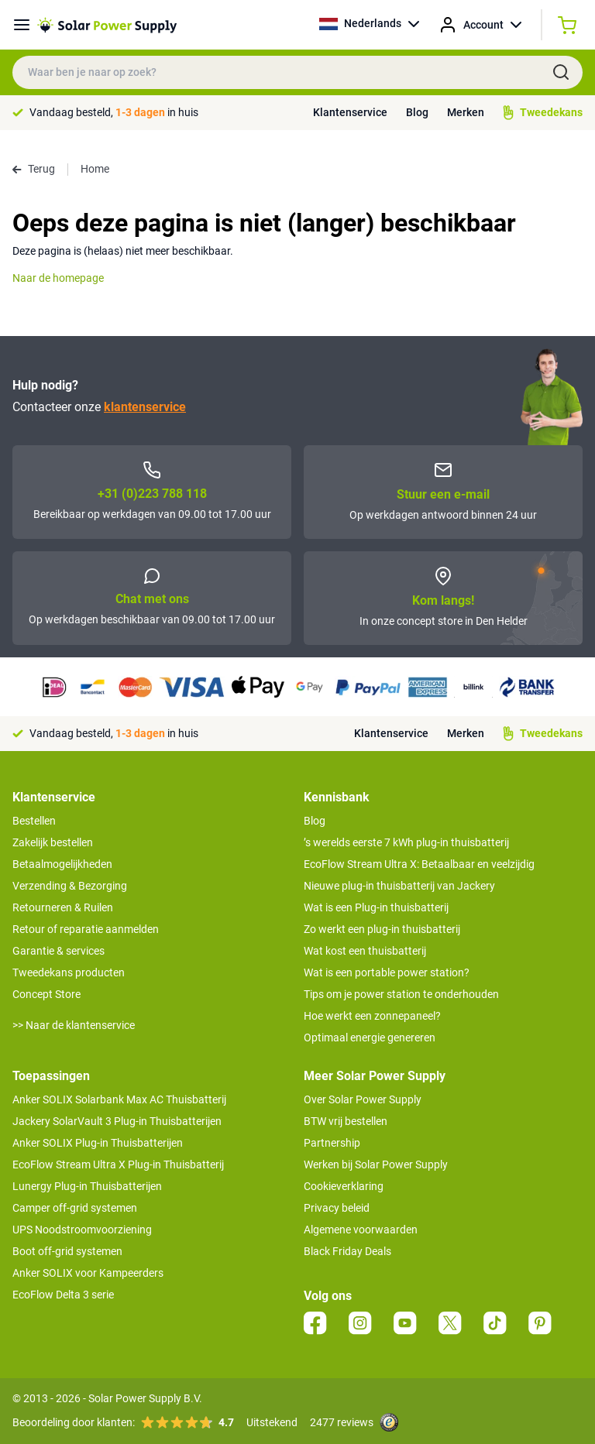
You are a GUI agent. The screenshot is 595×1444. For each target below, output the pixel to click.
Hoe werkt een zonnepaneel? (372, 1016)
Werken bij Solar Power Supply (376, 1164)
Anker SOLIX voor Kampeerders (87, 1273)
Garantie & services (58, 951)
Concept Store (46, 994)
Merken (465, 112)
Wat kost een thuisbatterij (365, 951)
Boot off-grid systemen (67, 1251)
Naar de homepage (58, 278)
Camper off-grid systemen (74, 1208)
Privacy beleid (337, 1208)
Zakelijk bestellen (52, 842)
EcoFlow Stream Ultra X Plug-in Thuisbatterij (118, 1164)
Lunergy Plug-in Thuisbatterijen (87, 1186)
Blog (417, 112)
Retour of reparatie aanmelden (85, 929)
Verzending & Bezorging (69, 886)
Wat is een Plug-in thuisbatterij (376, 907)
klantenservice (145, 407)
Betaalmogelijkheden (62, 864)
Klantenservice (350, 112)
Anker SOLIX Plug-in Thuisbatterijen (97, 1143)
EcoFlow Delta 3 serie (63, 1294)
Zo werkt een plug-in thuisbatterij (382, 929)
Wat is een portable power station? (386, 972)
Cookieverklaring (343, 1186)
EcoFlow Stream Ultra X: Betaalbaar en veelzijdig (419, 864)
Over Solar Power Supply (362, 1099)
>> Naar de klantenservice (73, 1025)
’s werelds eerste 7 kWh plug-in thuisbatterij (406, 842)
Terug (33, 169)
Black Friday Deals (347, 1251)
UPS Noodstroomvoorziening (82, 1229)
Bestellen (34, 821)
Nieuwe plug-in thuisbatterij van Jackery (399, 886)
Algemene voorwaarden (361, 1229)
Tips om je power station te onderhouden (401, 994)
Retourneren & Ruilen (62, 907)
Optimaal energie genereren (369, 1037)
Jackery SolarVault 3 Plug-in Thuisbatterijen (117, 1121)
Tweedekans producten (68, 972)
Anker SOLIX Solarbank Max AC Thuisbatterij (119, 1099)
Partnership (332, 1143)
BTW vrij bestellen (345, 1121)
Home (95, 169)
